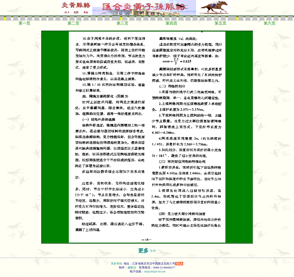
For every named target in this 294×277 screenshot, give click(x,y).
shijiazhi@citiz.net (155, 271)
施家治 (132, 267)
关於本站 (117, 263)
